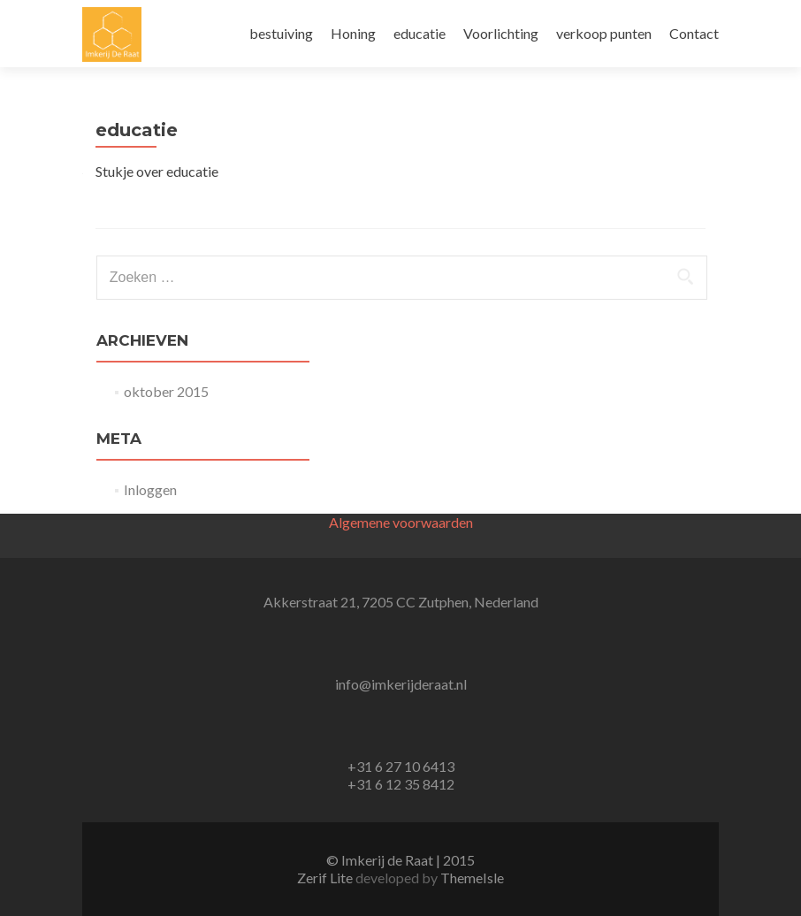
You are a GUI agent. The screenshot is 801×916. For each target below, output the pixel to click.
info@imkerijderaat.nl (401, 684)
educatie (419, 33)
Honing (353, 33)
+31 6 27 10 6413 (400, 766)
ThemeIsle (472, 877)
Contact (694, 33)
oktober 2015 (166, 391)
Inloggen (150, 489)
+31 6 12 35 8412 (400, 783)
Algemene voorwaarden (401, 522)
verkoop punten (604, 33)
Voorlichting (500, 33)
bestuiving (281, 33)
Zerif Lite (326, 877)
